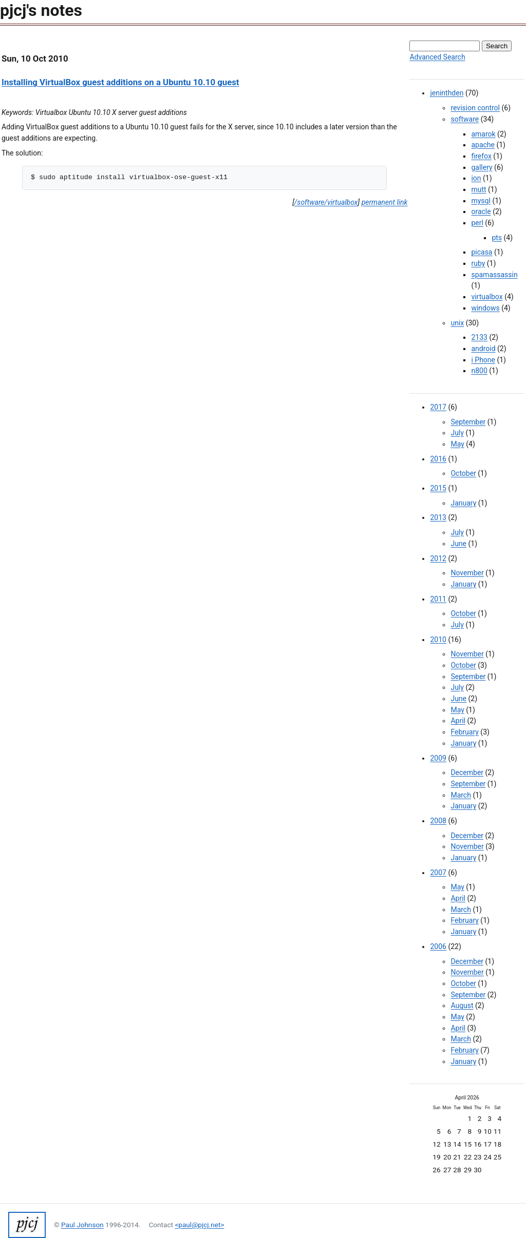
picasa (481, 252)
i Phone (483, 360)
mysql (481, 201)
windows (485, 308)
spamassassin (494, 274)
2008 (438, 821)
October (463, 473)
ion (476, 178)
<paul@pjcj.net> (199, 1225)
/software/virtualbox (326, 202)
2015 (438, 488)
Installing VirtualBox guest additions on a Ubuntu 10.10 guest (120, 82)
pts (497, 238)
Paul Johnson (82, 1225)
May (457, 444)
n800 (479, 370)
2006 (438, 946)
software (464, 119)
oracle (481, 211)
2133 (479, 337)
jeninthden (446, 93)
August (461, 1005)
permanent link (385, 202)
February (464, 732)
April (457, 721)
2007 (438, 872)
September (467, 422)
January (463, 503)
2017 (438, 407)
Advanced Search (437, 57)
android (483, 348)
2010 (438, 639)
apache (483, 145)
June (458, 543)
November (466, 573)
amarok (483, 134)
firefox (481, 156)
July (456, 433)
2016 (438, 459)
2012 (438, 558)
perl (477, 223)
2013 (438, 517)
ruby (478, 263)
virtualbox (486, 297)
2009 (438, 758)
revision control (475, 108)
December (466, 772)
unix (457, 323)
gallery (481, 167)
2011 (438, 599)
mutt (478, 189)
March (460, 795)
